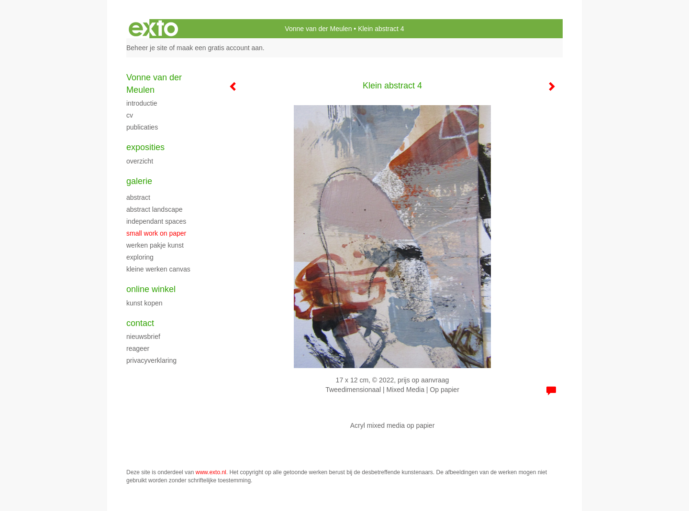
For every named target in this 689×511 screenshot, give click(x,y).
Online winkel (151, 289)
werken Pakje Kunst (155, 245)
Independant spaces (156, 221)
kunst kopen (144, 303)
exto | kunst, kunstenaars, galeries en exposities (153, 28)
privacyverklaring (151, 360)
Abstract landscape (154, 209)
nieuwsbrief (143, 336)
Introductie (141, 103)
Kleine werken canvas (158, 269)
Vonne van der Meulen (318, 29)
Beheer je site (146, 48)
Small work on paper (156, 233)
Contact (140, 323)
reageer (137, 348)
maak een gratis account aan (220, 48)
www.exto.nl (211, 472)
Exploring (140, 257)
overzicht (139, 161)
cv (129, 115)
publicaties (142, 127)
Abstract (138, 197)
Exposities (145, 147)
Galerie (139, 181)
